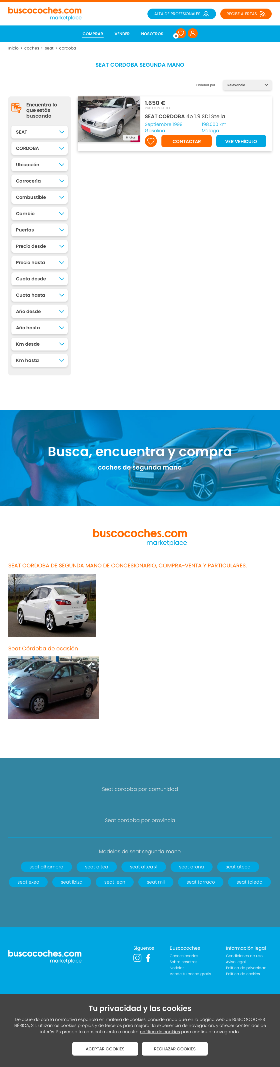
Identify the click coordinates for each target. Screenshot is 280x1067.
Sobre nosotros (183, 962)
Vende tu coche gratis (190, 974)
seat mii (156, 882)
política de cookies (160, 1032)
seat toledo (249, 882)
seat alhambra (46, 867)
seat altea (96, 867)
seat (49, 48)
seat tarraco (201, 882)
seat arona (191, 867)
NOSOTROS (152, 34)
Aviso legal (236, 962)
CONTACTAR (187, 141)
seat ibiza (72, 882)
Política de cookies (243, 974)
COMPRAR (93, 34)
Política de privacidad (246, 968)
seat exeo (28, 882)
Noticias (177, 968)
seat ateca (238, 867)
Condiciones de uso (244, 956)
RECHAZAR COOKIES (175, 1049)
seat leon (114, 882)
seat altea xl (143, 867)
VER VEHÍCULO (241, 141)
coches (31, 48)
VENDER (122, 34)
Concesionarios (184, 956)
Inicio (13, 48)
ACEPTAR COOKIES (105, 1049)
